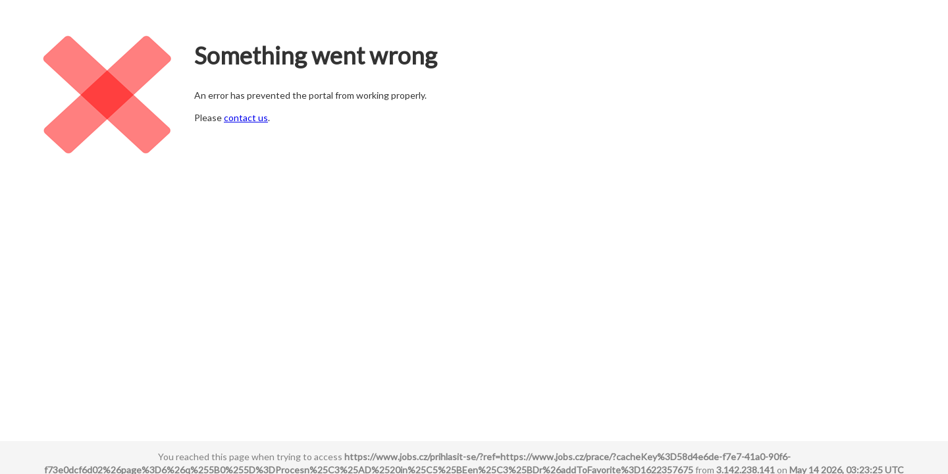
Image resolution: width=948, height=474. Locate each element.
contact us (246, 117)
